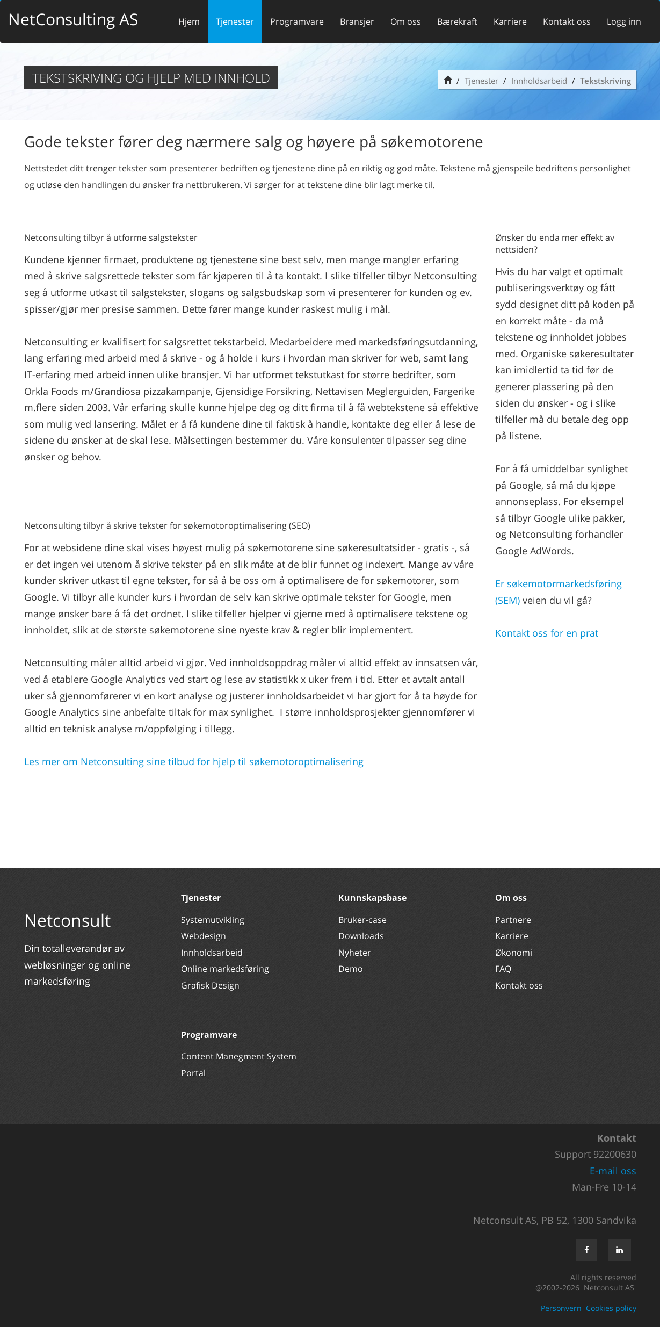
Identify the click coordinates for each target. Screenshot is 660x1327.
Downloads (361, 936)
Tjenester (235, 21)
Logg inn (624, 21)
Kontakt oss (567, 21)
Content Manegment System (238, 1056)
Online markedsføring (225, 969)
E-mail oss (613, 1170)
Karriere (510, 21)
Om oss (405, 21)
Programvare (297, 21)
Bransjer (357, 21)
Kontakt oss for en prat (546, 632)
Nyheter (355, 952)
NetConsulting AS (73, 19)
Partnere (513, 920)
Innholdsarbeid (539, 80)
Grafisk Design (211, 985)
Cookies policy (611, 1308)
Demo (350, 969)
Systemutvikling (212, 920)
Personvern (561, 1308)
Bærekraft (457, 21)
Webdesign (203, 936)
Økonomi (513, 952)
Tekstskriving (605, 80)
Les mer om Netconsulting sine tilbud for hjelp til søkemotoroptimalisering (195, 761)
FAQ (503, 969)
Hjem (189, 21)
